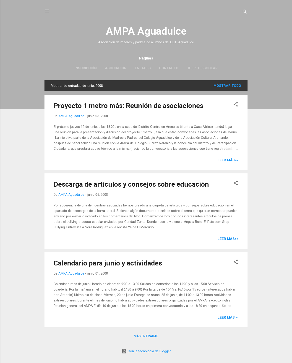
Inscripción (86, 68)
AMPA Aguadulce (146, 31)
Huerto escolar (202, 68)
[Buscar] (245, 12)
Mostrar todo (227, 86)
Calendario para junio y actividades (108, 263)
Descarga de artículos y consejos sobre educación (131, 184)
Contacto (168, 68)
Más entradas (146, 336)
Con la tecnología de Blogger (146, 351)
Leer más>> (228, 160)
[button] (235, 105)
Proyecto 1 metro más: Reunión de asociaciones (128, 106)
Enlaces (143, 68)
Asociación (116, 68)
